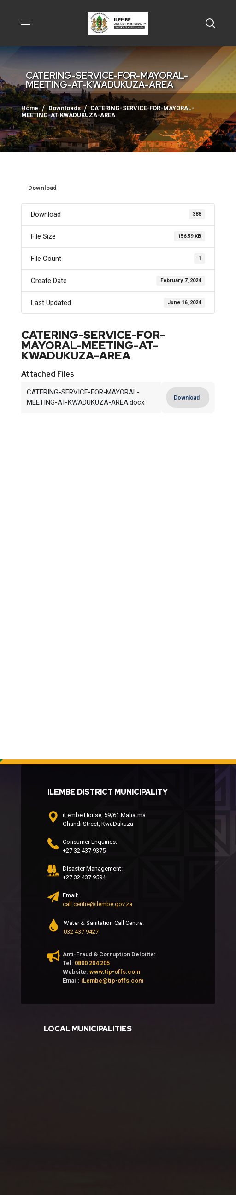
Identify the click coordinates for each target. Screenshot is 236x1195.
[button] (210, 23)
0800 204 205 (92, 963)
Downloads (64, 108)
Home (29, 108)
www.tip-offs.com (114, 971)
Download (42, 187)
